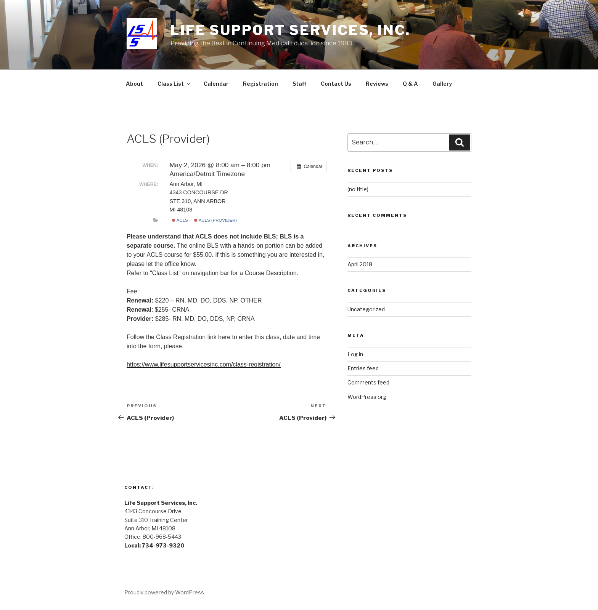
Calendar (216, 83)
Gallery (442, 83)
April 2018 (359, 264)
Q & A (410, 83)
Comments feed (368, 382)
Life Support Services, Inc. (290, 30)
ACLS (180, 220)
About (134, 83)
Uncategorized (366, 309)
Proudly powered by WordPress (164, 592)
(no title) (357, 189)
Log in (355, 354)
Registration (260, 83)
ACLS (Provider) (215, 220)
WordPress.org (366, 397)
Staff (299, 83)
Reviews (377, 83)
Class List (174, 83)
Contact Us (336, 83)
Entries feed (363, 368)
